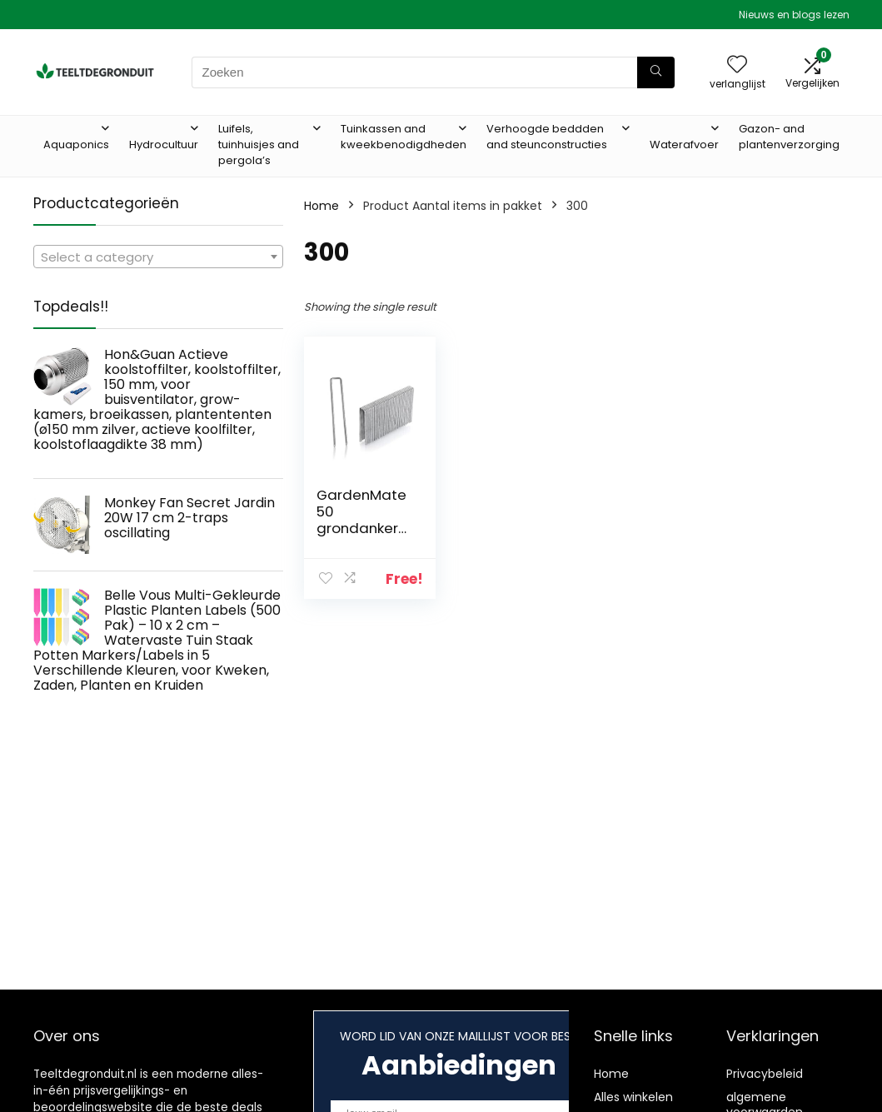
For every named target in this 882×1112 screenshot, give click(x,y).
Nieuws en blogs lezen (794, 14)
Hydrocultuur (163, 144)
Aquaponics (76, 144)
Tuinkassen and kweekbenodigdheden (403, 136)
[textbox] (158, 257)
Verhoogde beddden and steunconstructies (546, 136)
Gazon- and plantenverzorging (789, 136)
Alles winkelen (633, 1097)
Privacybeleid (764, 1073)
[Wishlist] (737, 65)
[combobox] (158, 256)
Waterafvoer (684, 144)
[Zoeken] (656, 72)
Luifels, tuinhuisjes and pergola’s (258, 144)
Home (321, 205)
